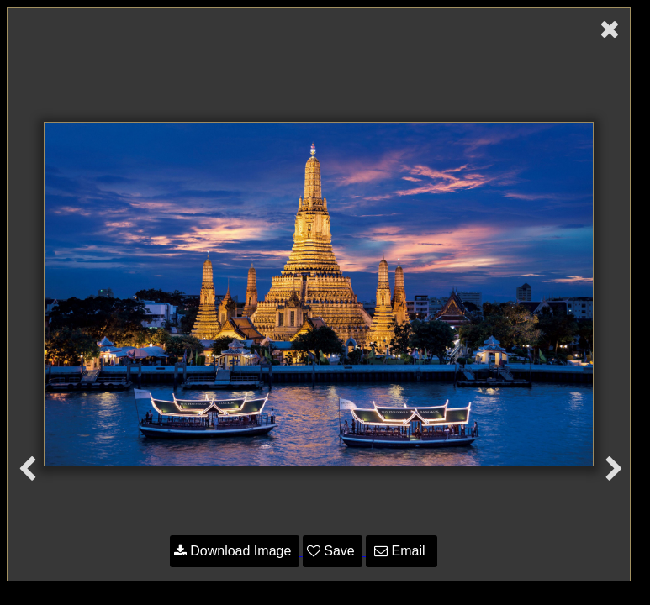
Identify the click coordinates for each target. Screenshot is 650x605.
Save (332, 551)
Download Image (234, 551)
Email (401, 551)
